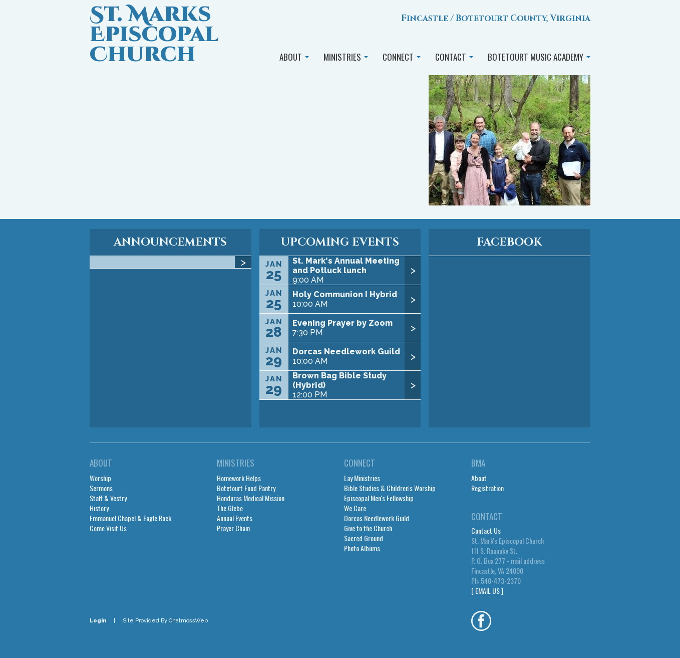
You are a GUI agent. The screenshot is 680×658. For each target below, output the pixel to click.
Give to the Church (368, 528)
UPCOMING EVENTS (340, 242)
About (479, 478)
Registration (487, 488)
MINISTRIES (345, 57)
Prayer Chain (233, 528)
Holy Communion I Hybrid (344, 294)
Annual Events (234, 518)
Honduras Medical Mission (250, 498)
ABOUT (294, 57)
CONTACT (454, 57)
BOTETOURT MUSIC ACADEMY (539, 57)
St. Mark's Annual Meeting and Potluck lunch (346, 265)
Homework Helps (239, 478)
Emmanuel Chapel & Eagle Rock (130, 518)
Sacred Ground (363, 538)
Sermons (101, 488)
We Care (355, 508)
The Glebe (230, 508)
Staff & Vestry (108, 498)
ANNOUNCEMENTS (170, 242)
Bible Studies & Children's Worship (390, 488)
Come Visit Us (108, 528)
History (99, 508)
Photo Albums (362, 548)
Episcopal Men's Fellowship (379, 498)
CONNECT (402, 57)
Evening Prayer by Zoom (342, 323)
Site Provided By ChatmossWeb (165, 620)
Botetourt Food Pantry (246, 488)
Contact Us (486, 531)
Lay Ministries (362, 478)
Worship (100, 478)
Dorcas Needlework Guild (346, 351)
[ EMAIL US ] (487, 591)
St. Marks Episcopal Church (154, 35)
